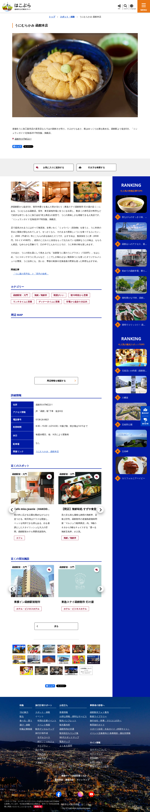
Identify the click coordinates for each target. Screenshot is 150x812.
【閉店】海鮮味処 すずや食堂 (78, 509)
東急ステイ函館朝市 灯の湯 (77, 602)
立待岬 (125, 451)
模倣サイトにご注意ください (75, 775)
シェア (17, 146)
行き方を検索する (92, 167)
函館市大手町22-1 (23, 138)
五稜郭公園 (127, 424)
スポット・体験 (67, 16)
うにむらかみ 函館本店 (47, 451)
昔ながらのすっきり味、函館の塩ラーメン (134, 217)
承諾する (38, 806)
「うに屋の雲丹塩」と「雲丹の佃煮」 (31, 273)
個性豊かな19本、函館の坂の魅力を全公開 (134, 297)
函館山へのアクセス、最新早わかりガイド (134, 244)
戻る (47, 626)
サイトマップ (83, 779)
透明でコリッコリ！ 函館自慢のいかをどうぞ (134, 324)
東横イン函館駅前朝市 (27, 602)
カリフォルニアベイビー (133, 478)
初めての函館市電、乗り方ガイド (134, 270)
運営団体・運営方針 (64, 779)
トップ (52, 16)
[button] (12, 510)
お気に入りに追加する (50, 167)
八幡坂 (125, 397)
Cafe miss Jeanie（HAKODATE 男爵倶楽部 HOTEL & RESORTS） (53, 509)
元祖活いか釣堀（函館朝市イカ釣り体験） (134, 370)
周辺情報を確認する (61, 381)
